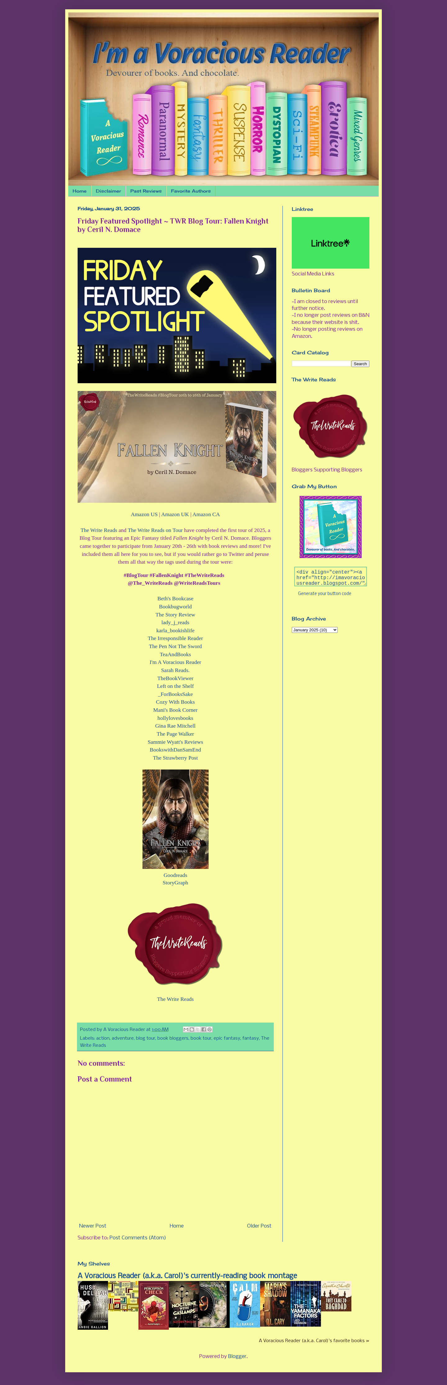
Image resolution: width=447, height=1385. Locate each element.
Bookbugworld (175, 606)
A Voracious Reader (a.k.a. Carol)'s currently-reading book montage (187, 1276)
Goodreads (175, 875)
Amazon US (144, 514)
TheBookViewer (175, 678)
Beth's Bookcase (175, 598)
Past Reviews (146, 190)
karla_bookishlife (175, 630)
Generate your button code (324, 594)
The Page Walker (175, 734)
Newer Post (92, 1226)
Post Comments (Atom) (138, 1238)
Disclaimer (108, 190)
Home (80, 190)
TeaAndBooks (175, 654)
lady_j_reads (175, 622)
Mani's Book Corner (175, 710)
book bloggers (172, 1038)
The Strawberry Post (175, 758)
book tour (201, 1038)
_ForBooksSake (175, 694)
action (103, 1038)
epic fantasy (227, 1038)
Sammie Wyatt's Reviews (175, 742)
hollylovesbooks (175, 718)
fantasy (250, 1038)
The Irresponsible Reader (175, 638)
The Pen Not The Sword (175, 646)
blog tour (145, 1038)
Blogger (237, 1357)
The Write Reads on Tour (155, 530)
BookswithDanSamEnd (175, 750)
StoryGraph (175, 882)
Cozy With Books (175, 702)
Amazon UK (175, 514)
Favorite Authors (191, 190)
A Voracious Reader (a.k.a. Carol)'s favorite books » (314, 1340)
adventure (123, 1038)
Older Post (259, 1226)
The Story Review (175, 614)
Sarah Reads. (175, 670)
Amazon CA (206, 514)
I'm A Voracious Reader (175, 662)
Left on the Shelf (175, 686)
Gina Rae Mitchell (175, 726)
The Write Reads (98, 530)
